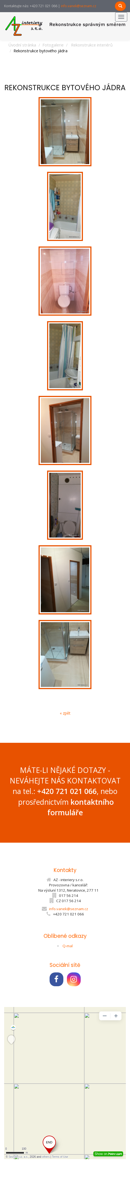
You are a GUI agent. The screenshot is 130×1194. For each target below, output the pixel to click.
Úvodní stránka (22, 45)
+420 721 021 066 (67, 791)
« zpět (65, 713)
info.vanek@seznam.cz (78, 6)
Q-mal (68, 945)
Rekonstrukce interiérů (92, 45)
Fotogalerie (53, 45)
